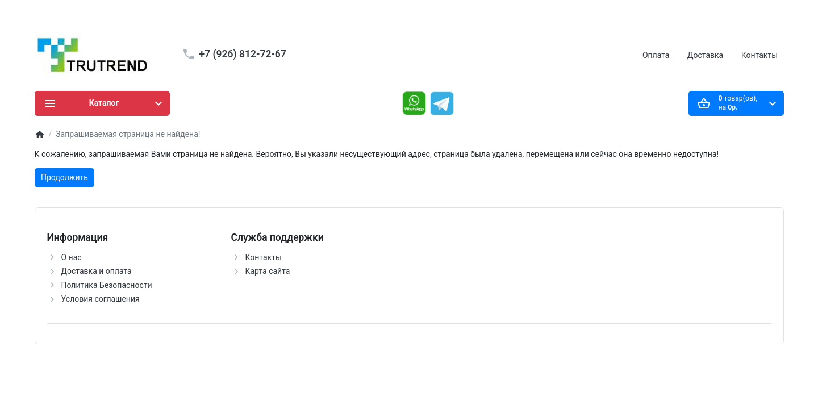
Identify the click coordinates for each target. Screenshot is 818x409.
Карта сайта (267, 271)
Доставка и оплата (96, 271)
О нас (71, 257)
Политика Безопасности (106, 285)
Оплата (656, 55)
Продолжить (64, 177)
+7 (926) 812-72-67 (242, 54)
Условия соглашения (100, 298)
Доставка (705, 55)
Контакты (759, 55)
